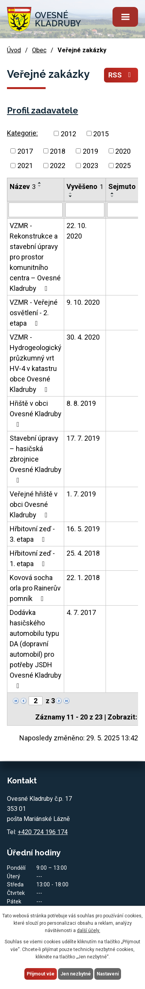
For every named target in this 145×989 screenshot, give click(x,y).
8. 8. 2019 (81, 403)
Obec (39, 50)
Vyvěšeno (85, 186)
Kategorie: (22, 133)
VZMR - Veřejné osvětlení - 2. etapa (34, 312)
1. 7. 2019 (81, 494)
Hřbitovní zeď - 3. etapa (32, 534)
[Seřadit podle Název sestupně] (40, 185)
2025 (123, 165)
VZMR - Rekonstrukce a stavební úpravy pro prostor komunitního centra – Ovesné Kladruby (35, 256)
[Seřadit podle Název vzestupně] (40, 182)
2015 (101, 133)
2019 (90, 151)
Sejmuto (125, 186)
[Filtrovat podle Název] (36, 210)
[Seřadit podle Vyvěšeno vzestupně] (71, 193)
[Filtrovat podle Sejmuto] (125, 210)
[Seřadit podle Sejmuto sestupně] (112, 196)
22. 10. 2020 (77, 230)
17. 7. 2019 (83, 438)
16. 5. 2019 (83, 529)
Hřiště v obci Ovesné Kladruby (35, 413)
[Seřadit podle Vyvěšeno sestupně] (71, 196)
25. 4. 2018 (83, 553)
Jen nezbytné (75, 974)
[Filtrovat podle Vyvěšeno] (84, 210)
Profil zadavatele (42, 110)
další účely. (88, 930)
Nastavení (108, 974)
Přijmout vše (41, 974)
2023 (90, 165)
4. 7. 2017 (81, 612)
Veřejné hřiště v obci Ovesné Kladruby (34, 504)
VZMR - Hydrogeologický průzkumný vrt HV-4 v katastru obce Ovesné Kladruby (35, 363)
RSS (121, 75)
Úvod (14, 50)
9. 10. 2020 (83, 302)
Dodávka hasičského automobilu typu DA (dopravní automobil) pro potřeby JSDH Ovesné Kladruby (35, 648)
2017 (25, 151)
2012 (68, 133)
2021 (25, 165)
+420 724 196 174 (43, 832)
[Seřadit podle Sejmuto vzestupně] (112, 193)
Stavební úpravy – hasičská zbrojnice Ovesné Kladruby (35, 459)
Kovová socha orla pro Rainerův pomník (35, 588)
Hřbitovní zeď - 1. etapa (32, 558)
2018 (57, 151)
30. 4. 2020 (83, 337)
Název (23, 186)
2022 (57, 165)
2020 (123, 151)
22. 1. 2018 (83, 577)
